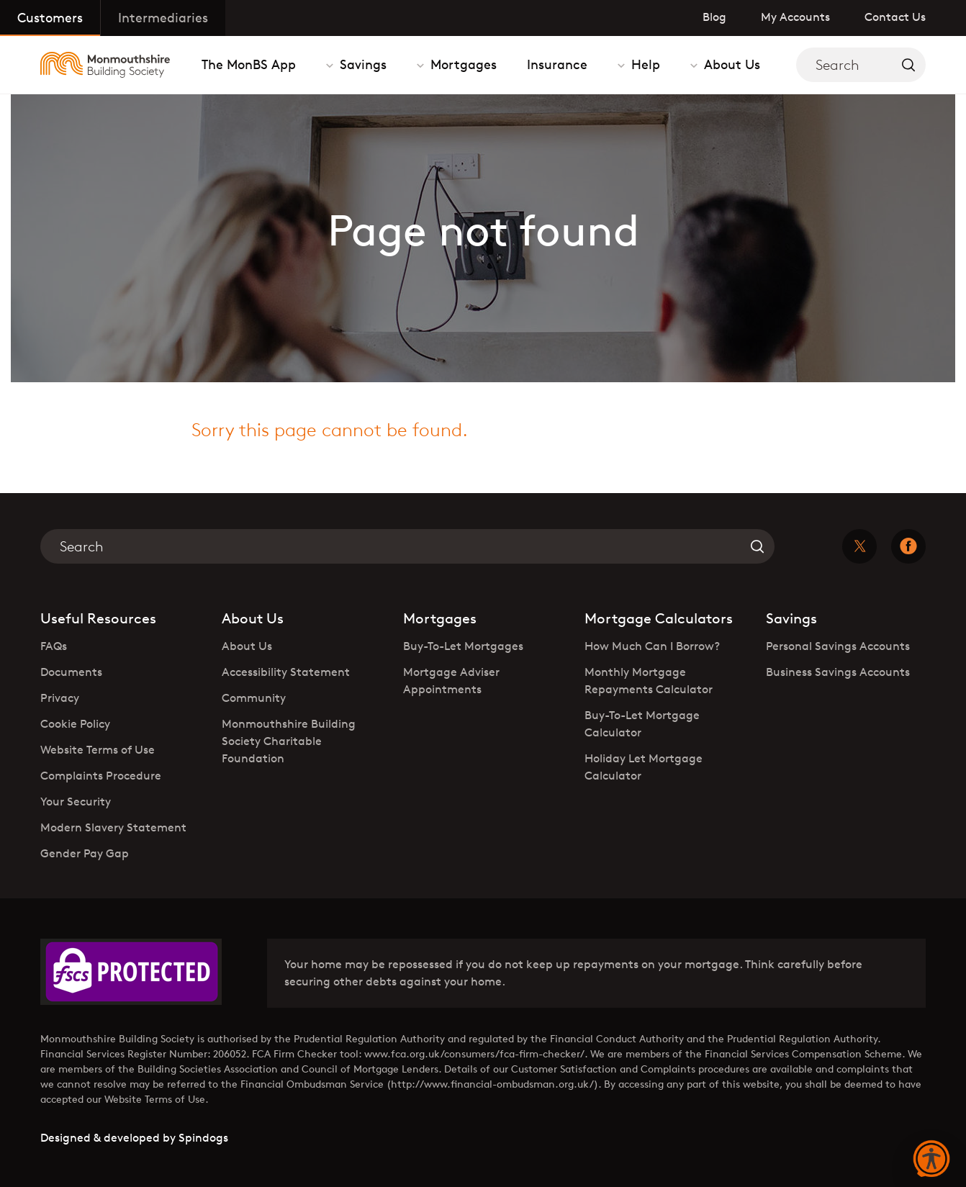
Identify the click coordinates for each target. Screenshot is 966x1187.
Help (644, 64)
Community (254, 698)
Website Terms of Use (97, 750)
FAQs (53, 646)
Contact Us (895, 17)
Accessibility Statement (286, 672)
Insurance (557, 64)
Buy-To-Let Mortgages (463, 646)
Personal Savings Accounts (838, 646)
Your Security (75, 801)
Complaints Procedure (100, 775)
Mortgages (462, 64)
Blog (714, 17)
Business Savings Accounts (838, 672)
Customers (50, 17)
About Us (730, 64)
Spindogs (203, 1138)
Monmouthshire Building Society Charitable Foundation (289, 741)
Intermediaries (163, 17)
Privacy (59, 698)
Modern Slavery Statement (113, 827)
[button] (931, 1159)
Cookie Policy (75, 724)
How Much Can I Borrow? (652, 646)
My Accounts (795, 17)
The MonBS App (249, 64)
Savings (361, 64)
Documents (71, 672)
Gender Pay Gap (84, 853)
